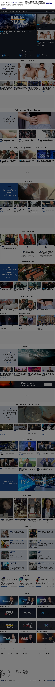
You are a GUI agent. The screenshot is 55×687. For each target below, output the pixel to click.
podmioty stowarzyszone (15, 2)
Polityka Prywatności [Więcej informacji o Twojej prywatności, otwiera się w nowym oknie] (4, 8)
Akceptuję (48, 3)
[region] (27, 5)
